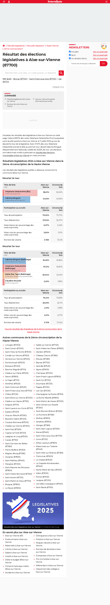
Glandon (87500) (43, 352)
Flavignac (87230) (12, 464)
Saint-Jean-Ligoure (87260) (47, 429)
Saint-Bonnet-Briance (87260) (49, 411)
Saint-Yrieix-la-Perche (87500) (18, 352)
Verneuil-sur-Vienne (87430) (17, 359)
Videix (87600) (42, 473)
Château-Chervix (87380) (47, 355)
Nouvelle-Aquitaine (35, 46)
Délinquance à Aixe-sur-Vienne (49, 536)
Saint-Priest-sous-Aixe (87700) (42, 79)
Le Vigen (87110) (12, 380)
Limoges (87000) (12, 345)
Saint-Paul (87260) (13, 429)
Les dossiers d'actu (78, 58)
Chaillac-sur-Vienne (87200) (17, 426)
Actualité (73, 52)
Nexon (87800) (11, 376)
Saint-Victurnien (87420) (15, 387)
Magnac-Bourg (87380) (15, 453)
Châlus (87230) (11, 394)
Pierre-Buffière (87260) (15, 450)
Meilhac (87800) (43, 418)
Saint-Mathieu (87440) (14, 460)
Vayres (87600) (42, 369)
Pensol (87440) (42, 477)
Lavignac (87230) (43, 480)
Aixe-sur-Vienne (41, 99)
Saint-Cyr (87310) (43, 380)
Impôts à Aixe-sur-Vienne (16, 556)
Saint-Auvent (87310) (14, 477)
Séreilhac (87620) (12, 384)
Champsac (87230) (44, 373)
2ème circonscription (13, 49)
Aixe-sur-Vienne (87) (14, 536)
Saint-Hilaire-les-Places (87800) (49, 348)
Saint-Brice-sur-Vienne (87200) (18, 398)
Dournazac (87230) (44, 384)
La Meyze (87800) (13, 488)
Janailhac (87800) (43, 422)
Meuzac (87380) (43, 359)
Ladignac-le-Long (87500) (16, 436)
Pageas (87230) (42, 387)
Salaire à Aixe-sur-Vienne (16, 553)
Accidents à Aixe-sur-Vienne (17, 572)
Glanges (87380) (43, 425)
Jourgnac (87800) (12, 457)
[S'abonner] (88, 63)
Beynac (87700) (20, 79)
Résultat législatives (16, 46)
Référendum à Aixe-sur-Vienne (49, 565)
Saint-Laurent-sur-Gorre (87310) (19, 408)
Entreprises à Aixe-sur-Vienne (49, 555)
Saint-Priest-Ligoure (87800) (48, 376)
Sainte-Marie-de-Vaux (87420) (49, 470)
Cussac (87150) (11, 440)
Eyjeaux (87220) (12, 412)
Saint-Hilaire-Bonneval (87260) (18, 474)
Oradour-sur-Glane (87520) (16, 373)
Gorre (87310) (42, 439)
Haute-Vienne (52, 46)
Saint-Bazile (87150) (44, 487)
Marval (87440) (42, 432)
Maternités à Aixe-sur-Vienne (18, 545)
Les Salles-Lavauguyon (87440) (49, 484)
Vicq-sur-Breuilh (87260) (15, 415)
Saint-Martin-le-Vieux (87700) (18, 481)
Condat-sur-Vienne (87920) (17, 355)
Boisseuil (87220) (12, 366)
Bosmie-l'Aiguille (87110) (15, 369)
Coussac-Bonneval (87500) (16, 422)
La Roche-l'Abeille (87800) (47, 398)
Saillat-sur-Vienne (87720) (47, 345)
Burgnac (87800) (12, 484)
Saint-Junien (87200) (14, 348)
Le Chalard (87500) (44, 460)
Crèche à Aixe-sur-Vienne (16, 549)
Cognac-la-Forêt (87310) (15, 433)
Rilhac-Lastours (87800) (46, 443)
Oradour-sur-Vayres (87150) (17, 401)
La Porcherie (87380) (45, 415)
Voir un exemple (100, 52)
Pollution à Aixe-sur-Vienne (48, 539)
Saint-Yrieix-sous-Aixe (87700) (49, 436)
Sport (72, 55)
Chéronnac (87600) (44, 456)
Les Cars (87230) (43, 391)
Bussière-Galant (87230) (15, 419)
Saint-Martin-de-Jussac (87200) (49, 401)
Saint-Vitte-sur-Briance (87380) (49, 453)
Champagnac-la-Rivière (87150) (49, 394)
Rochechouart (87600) (15, 362)
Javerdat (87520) (43, 366)
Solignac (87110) (12, 405)
